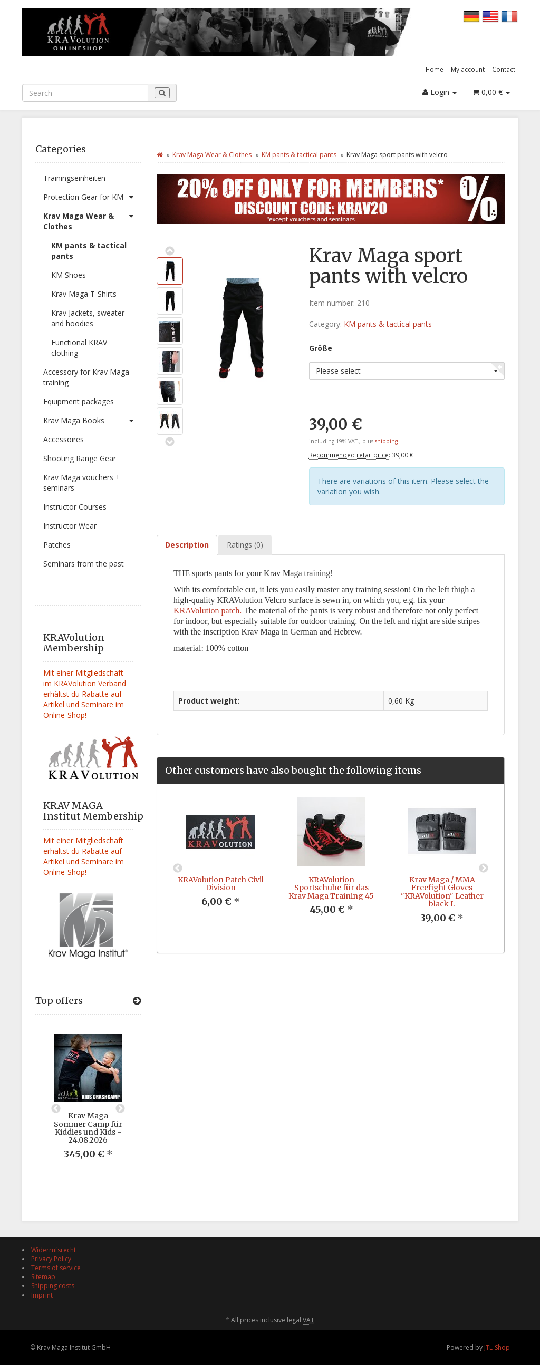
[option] (88, 1104)
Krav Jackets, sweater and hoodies (87, 318)
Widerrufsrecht (53, 1249)
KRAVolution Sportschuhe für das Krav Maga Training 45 (331, 888)
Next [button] (120, 1109)
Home (434, 69)
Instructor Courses (75, 507)
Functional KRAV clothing (79, 347)
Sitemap (43, 1276)
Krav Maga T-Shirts (84, 294)
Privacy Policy (51, 1258)
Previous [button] (56, 1109)
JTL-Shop (497, 1347)
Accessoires (63, 439)
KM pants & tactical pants (89, 250)
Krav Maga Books (92, 420)
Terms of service (56, 1267)
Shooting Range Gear (79, 458)
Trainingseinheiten (74, 178)
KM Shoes (68, 275)
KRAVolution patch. (207, 610)
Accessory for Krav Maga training (86, 377)
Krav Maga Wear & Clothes (92, 219)
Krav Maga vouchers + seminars (81, 482)
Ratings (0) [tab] (245, 545)
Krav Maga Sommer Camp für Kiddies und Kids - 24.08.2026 (88, 1128)
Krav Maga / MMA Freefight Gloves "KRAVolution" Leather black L (442, 892)
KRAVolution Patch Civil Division (221, 883)
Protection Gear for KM (92, 197)
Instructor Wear (70, 526)
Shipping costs (52, 1285)
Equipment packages (78, 401)
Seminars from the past (83, 564)
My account (468, 69)
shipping (386, 441)
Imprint (42, 1295)
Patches (57, 545)
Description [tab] (187, 545)
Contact (503, 69)
